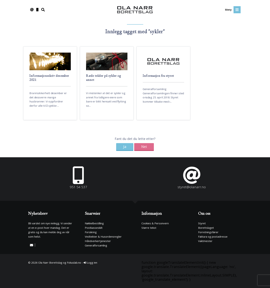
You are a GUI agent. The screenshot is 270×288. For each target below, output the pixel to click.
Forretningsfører (208, 232)
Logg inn (90, 262)
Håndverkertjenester (98, 241)
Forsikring (91, 232)
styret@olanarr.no (192, 187)
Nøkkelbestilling (94, 223)
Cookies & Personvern (155, 223)
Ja (124, 146)
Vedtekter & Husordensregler (103, 236)
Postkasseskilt (94, 227)
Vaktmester (205, 241)
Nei (144, 146)
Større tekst (148, 227)
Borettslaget (206, 227)
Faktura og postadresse (213, 236)
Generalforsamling (96, 245)
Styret (202, 223)
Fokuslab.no (74, 262)
